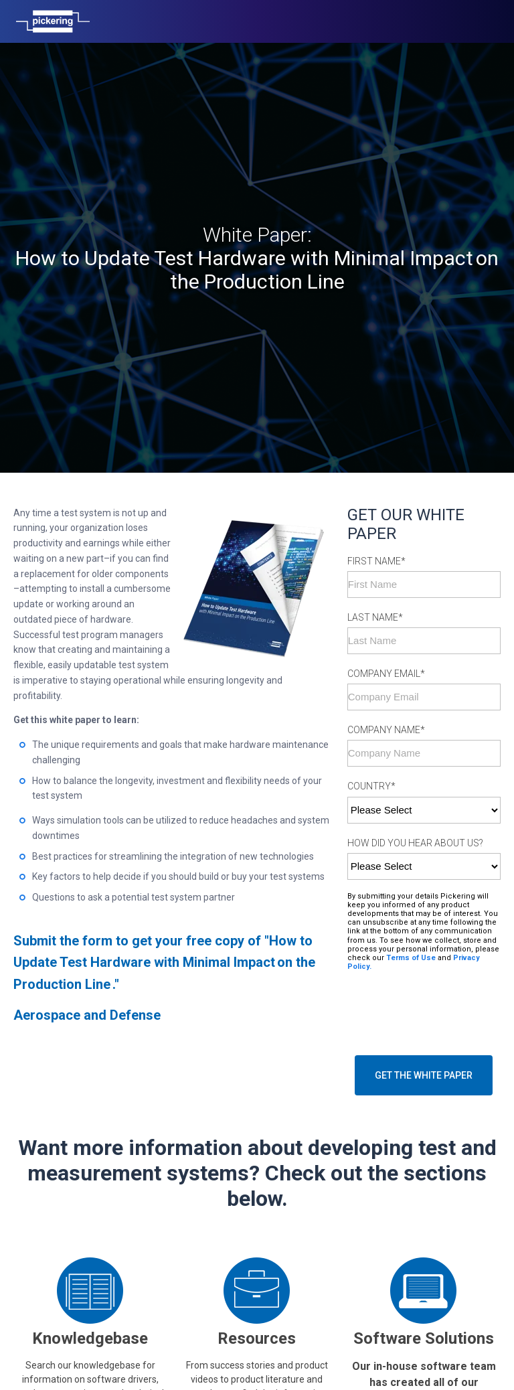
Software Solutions (423, 1269)
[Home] (53, 21)
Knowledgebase (90, 1269)
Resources (257, 1269)
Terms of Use (410, 888)
